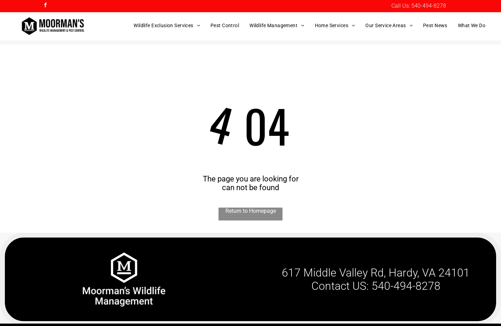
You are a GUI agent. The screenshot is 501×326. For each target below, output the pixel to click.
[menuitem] (166, 25)
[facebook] (45, 6)
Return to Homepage (250, 211)
